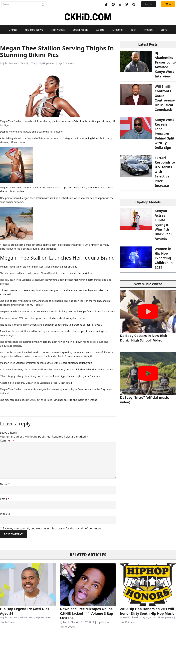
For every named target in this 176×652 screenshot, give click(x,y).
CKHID (13, 30)
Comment (7, 440)
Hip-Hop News (34, 30)
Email (4, 499)
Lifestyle (117, 30)
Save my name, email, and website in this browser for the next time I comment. (52, 528)
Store (164, 30)
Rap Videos (58, 30)
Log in (148, 4)
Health (148, 30)
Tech (133, 30)
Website (5, 513)
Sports (100, 30)
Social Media (80, 30)
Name (5, 484)
